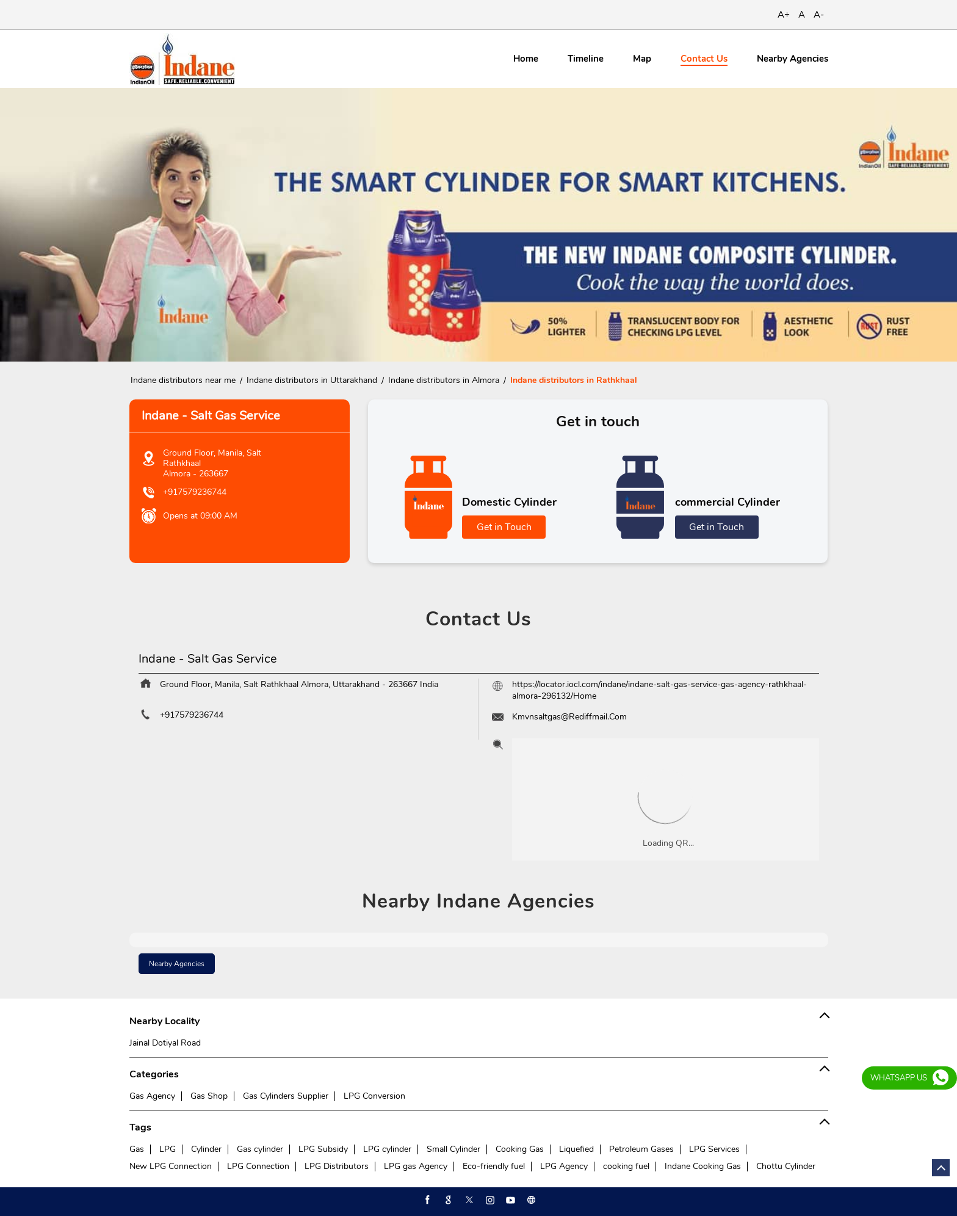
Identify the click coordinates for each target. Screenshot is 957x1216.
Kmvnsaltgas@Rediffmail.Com (569, 717)
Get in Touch (504, 527)
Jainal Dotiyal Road (165, 1043)
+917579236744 (194, 492)
